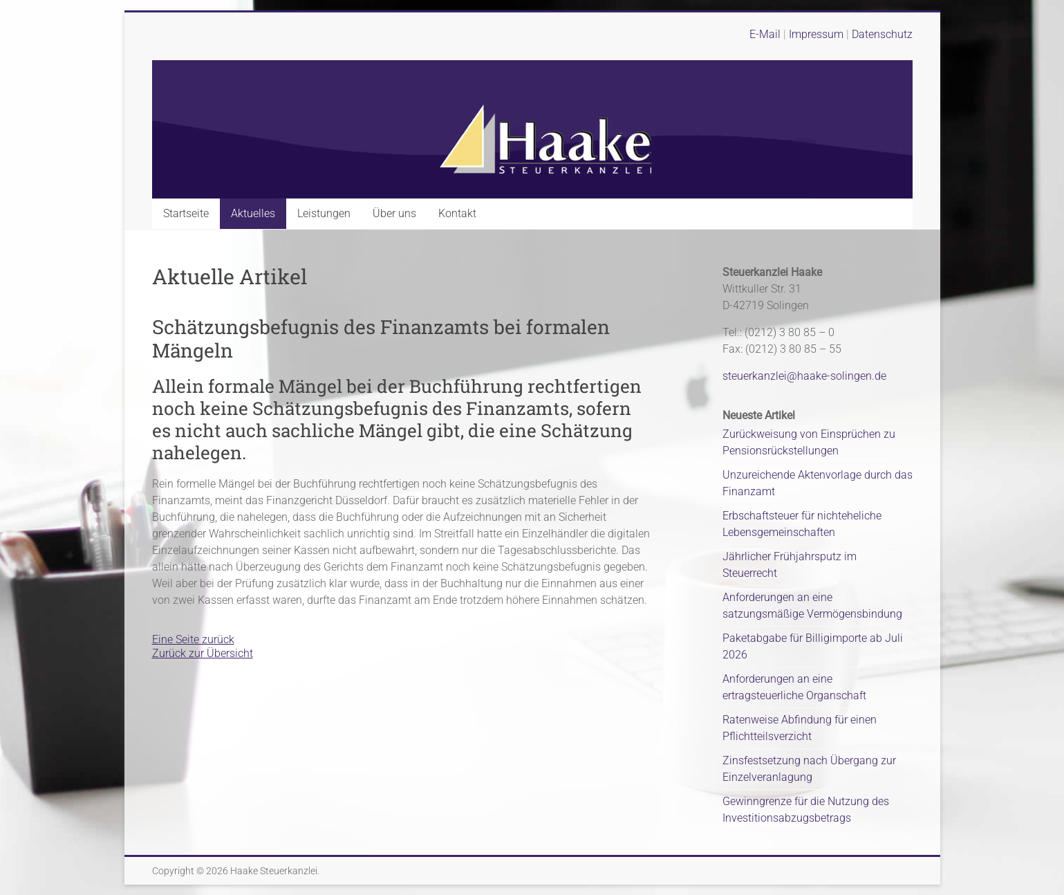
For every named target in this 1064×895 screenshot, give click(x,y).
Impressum (817, 34)
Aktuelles (253, 213)
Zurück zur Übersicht (202, 653)
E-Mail (765, 34)
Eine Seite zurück (193, 639)
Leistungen (324, 213)
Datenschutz (882, 34)
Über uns (394, 213)
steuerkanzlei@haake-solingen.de (804, 375)
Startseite (186, 213)
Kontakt (457, 213)
